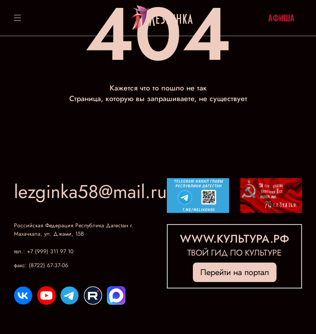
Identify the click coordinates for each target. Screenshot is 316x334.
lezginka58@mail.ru (90, 191)
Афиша (281, 18)
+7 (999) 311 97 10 (50, 251)
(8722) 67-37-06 (48, 265)
